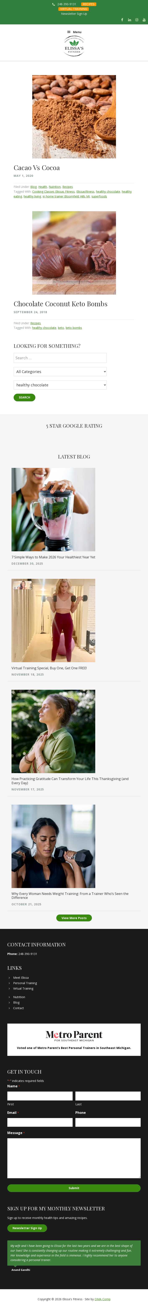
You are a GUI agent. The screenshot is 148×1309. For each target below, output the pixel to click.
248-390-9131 (66, 4)
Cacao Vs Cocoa (37, 167)
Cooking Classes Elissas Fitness (53, 191)
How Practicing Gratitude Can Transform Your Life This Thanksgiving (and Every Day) (70, 780)
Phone (80, 1112)
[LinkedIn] (129, 20)
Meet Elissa (21, 978)
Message (15, 1133)
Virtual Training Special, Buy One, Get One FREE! (49, 668)
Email (13, 1112)
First (10, 1104)
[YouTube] (144, 20)
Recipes (67, 187)
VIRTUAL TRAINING (73, 9)
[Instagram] (137, 20)
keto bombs (74, 328)
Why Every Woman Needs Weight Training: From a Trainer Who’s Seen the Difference (70, 895)
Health (42, 187)
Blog (33, 187)
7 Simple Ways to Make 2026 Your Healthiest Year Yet (53, 557)
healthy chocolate (108, 191)
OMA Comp (103, 1299)
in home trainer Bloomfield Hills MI (66, 196)
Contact (18, 1008)
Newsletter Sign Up (74, 14)
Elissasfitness (85, 191)
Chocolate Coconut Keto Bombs (61, 303)
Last (78, 1104)
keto (61, 328)
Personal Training (25, 983)
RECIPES (88, 4)
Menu (77, 32)
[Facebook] (122, 20)
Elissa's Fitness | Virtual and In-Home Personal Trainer (73, 46)
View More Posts (74, 918)
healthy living (32, 196)
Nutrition (55, 187)
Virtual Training (23, 988)
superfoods (99, 196)
